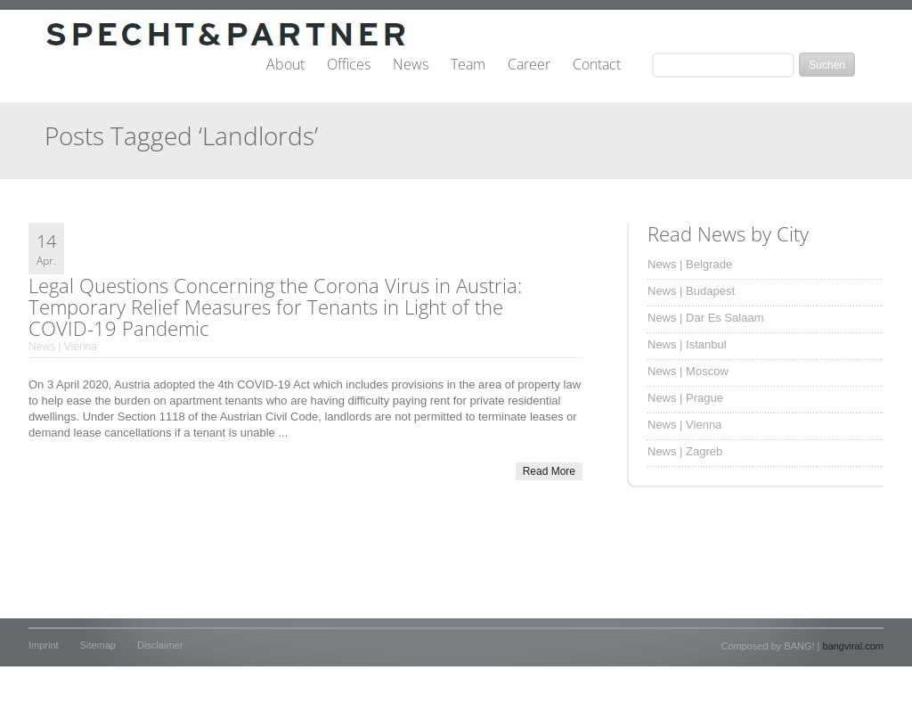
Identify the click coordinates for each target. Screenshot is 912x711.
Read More (549, 471)
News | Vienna (62, 346)
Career (529, 65)
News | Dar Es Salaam (705, 317)
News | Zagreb (684, 451)
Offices (348, 65)
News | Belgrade (689, 264)
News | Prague (685, 398)
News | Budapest (691, 291)
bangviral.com (853, 646)
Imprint (43, 645)
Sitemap (98, 645)
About (285, 65)
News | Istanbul (687, 344)
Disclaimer (160, 645)
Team (468, 65)
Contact (597, 65)
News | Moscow (688, 371)
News (410, 65)
